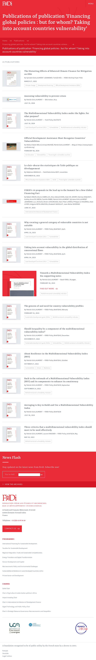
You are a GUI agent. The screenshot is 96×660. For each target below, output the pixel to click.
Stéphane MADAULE (33, 172)
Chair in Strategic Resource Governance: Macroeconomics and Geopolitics (26, 611)
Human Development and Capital (13, 562)
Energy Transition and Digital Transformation (17, 557)
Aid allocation (29, 155)
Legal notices (7, 656)
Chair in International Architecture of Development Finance (21, 602)
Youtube (5, 653)
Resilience (47, 368)
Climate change (30, 85)
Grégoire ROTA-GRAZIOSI (39, 204)
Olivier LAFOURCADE (50, 202)
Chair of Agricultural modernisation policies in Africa (19, 593)
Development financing (45, 85)
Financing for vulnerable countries (59, 155)
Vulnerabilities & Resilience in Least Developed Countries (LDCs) (22, 571)
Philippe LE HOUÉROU (81, 202)
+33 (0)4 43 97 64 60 (18, 520)
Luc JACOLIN (38, 202)
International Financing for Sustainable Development (19, 544)
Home (4, 41)
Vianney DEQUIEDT (84, 197)
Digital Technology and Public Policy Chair (16, 607)
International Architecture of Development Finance (41, 212)
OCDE (54, 180)
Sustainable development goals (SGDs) (37, 317)
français (5, 651)
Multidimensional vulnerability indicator (73, 127)
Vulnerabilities (53, 127)
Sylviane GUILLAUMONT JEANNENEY (39, 78)
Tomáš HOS (57, 78)
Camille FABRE (47, 199)
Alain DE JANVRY (71, 197)
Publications (19, 41)
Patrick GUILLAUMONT (34, 99)
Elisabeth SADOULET (55, 204)
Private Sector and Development (13, 576)
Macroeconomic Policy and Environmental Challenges (20, 566)
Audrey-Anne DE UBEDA (32, 199)
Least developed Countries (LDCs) (36, 127)
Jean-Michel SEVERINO (72, 204)
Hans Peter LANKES (66, 202)
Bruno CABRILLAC (43, 197)
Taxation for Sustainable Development (14, 548)
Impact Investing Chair (9, 597)
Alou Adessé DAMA (57, 197)
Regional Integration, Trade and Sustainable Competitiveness (22, 553)
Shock (39, 368)
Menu (91, 3)
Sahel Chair (6, 588)
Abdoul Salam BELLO (34, 145)
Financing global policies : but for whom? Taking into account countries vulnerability (36, 44)
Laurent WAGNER (49, 434)
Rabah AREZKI (31, 197)
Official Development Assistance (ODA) (68, 85)
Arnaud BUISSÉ (47, 145)
